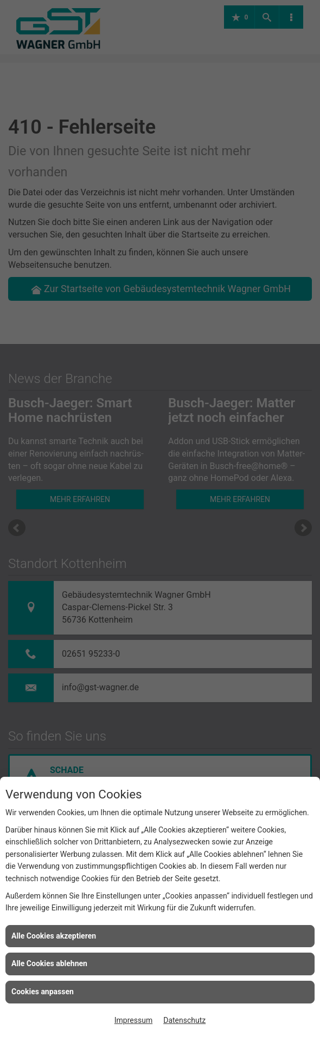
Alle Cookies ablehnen (49, 963)
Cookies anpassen (42, 991)
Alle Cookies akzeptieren (53, 936)
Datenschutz (184, 1020)
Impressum (133, 1020)
